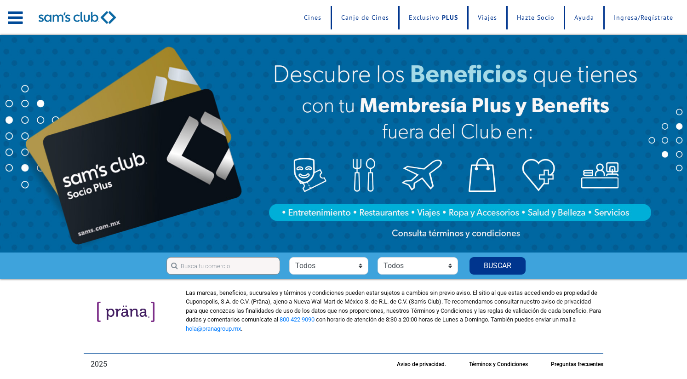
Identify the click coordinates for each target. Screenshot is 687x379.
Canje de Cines (365, 17)
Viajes (487, 17)
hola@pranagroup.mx (213, 328)
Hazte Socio (536, 17)
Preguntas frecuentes (577, 364)
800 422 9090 (297, 319)
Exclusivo (433, 17)
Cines (312, 17)
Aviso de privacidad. (421, 364)
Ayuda (584, 17)
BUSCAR (497, 265)
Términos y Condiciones (498, 364)
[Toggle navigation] (15, 17)
